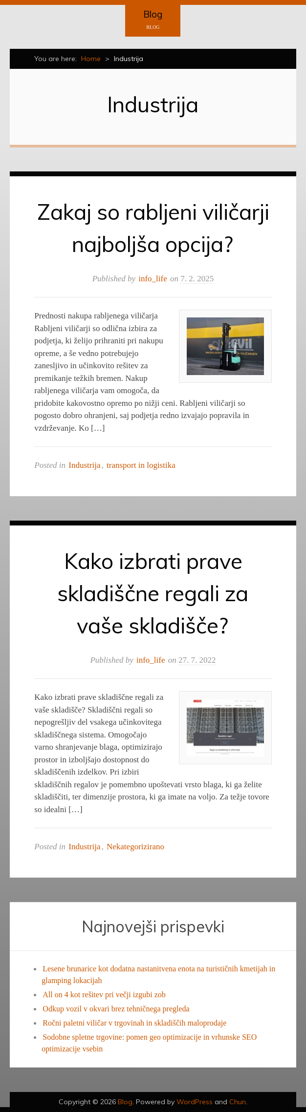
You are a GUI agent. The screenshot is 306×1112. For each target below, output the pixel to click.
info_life (152, 278)
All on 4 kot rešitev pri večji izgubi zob (104, 994)
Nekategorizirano (135, 846)
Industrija (84, 465)
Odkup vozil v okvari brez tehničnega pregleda (116, 1009)
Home (91, 58)
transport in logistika (141, 465)
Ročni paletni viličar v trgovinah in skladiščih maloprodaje (134, 1023)
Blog (152, 14)
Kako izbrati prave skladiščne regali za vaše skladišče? (152, 593)
